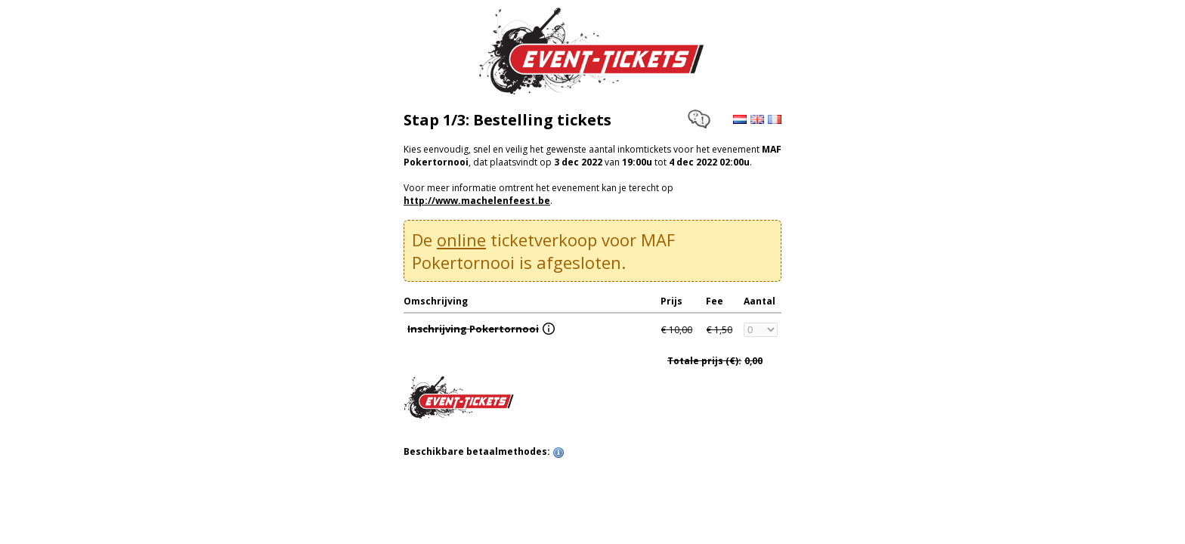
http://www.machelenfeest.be (477, 200)
